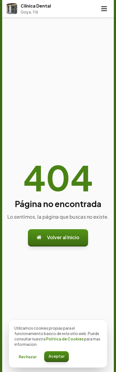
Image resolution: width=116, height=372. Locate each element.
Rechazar (28, 356)
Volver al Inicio (58, 237)
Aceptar (57, 356)
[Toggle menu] (104, 8)
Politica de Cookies (64, 338)
